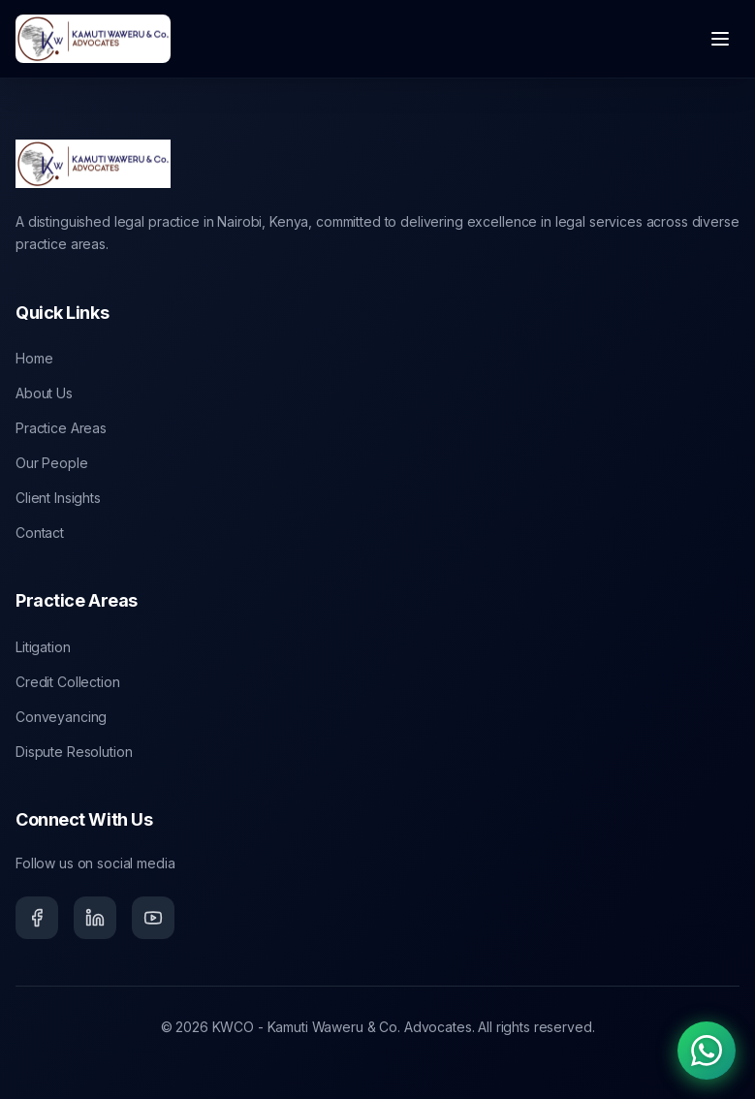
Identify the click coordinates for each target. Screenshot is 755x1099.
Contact (40, 532)
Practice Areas (61, 428)
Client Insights (58, 497)
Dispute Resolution (74, 751)
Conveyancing (61, 716)
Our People (52, 463)
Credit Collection (68, 682)
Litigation (43, 647)
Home (34, 358)
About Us (44, 393)
